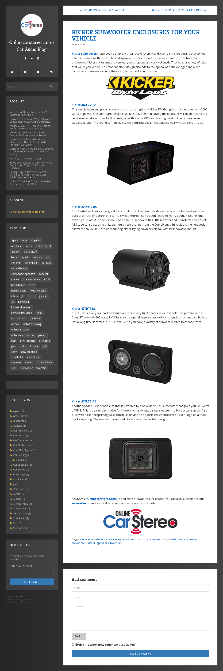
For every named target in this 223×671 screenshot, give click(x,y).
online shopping (32, 324)
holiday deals (18, 290)
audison (15, 251)
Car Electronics (23, 445)
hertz (32, 285)
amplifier (35, 240)
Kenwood (20, 489)
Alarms (22, 459)
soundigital (17, 357)
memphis (35, 318)
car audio (47, 262)
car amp (16, 262)
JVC (17, 484)
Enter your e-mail (21, 566)
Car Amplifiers (23, 430)
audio (29, 246)
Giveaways (21, 474)
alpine (14, 240)
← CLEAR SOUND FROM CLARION (102, 10)
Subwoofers (21, 528)
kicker (39, 312)
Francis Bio (23, 602)
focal (47, 279)
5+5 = (78, 636)
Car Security (21, 455)
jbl (23, 296)
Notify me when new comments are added (103, 644)
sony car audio (29, 351)
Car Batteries (22, 440)
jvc (12, 301)
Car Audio (20, 435)
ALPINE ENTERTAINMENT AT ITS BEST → (179, 10)
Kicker (18, 494)
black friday (30, 251)
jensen (31, 296)
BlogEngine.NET (25, 599)
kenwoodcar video (21, 312)
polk (13, 340)
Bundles (19, 425)
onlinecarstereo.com (22, 335)
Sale (17, 523)
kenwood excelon (21, 307)
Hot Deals (20, 479)
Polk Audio (21, 518)
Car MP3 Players (24, 450)
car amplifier (31, 262)
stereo (29, 362)
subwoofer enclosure (183, 539)
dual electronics (31, 279)
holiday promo (38, 290)
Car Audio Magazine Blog (29, 211)
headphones (18, 285)
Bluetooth (20, 420)
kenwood (23, 301)
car (48, 257)
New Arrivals (22, 513)
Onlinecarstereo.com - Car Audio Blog (31, 33)
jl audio (43, 296)
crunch (15, 279)
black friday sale (20, 257)
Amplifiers (20, 416)
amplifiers (16, 246)
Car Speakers (22, 464)
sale (45, 346)
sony (14, 351)
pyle (13, 346)
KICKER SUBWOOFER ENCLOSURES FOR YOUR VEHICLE (136, 35)
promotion (44, 340)
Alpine (18, 411)
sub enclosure (44, 362)
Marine (19, 498)
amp (24, 240)
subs (14, 368)
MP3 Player (21, 508)
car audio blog (19, 268)
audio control (43, 246)
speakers (16, 362)
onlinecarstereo (20, 329)
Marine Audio (22, 503)
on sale (15, 324)
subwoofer (26, 368)
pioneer (42, 335)
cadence (38, 257)
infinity (14, 296)
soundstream (33, 357)
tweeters (41, 368)
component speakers (23, 273)
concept (43, 273)
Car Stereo (21, 469)
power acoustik (27, 340)
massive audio (18, 318)
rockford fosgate (29, 346)
